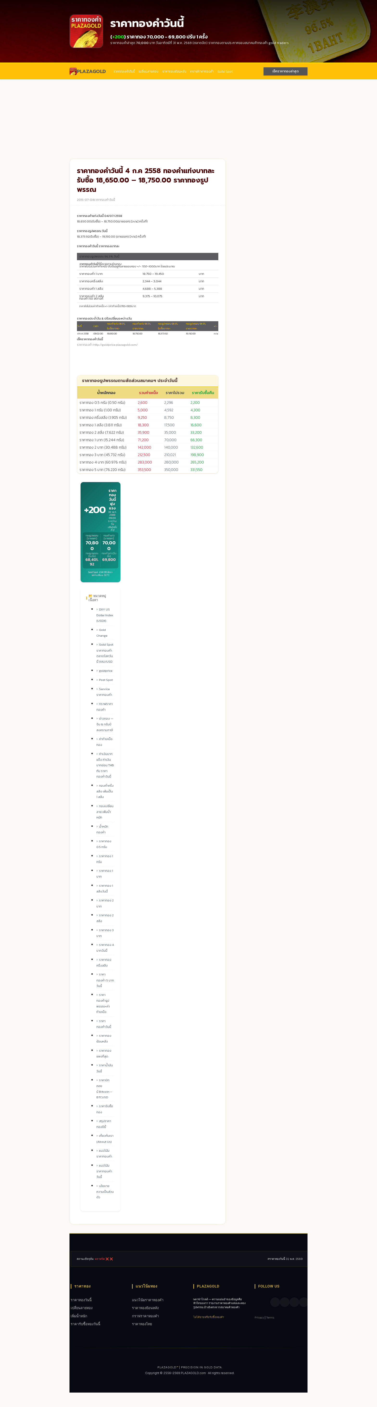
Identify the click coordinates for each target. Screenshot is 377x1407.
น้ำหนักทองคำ (102, 829)
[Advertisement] (188, 115)
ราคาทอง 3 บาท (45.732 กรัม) (102, 455)
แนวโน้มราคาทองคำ (104, 1153)
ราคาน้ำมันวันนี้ (104, 1068)
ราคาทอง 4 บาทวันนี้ (105, 947)
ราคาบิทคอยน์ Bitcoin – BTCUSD (104, 1088)
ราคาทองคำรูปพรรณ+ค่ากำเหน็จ (103, 1003)
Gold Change (101, 633)
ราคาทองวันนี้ (81, 1300)
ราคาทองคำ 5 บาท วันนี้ (105, 980)
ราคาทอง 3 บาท (105, 933)
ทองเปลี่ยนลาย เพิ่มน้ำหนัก (104, 812)
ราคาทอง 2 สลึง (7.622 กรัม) (102, 432)
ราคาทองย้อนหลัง (174, 71)
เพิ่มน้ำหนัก (79, 1316)
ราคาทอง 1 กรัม (104, 859)
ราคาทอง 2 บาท (105, 903)
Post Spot (106, 680)
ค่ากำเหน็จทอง (104, 742)
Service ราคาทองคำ (104, 692)
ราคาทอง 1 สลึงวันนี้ (104, 888)
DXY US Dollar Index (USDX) (104, 615)
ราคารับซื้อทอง (104, 1109)
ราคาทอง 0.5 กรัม (103, 844)
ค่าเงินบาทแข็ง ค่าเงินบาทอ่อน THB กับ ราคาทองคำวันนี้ (105, 765)
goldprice (106, 670)
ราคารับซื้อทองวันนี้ (85, 1324)
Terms (270, 1317)
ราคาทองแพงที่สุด (103, 1053)
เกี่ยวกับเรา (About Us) (104, 1138)
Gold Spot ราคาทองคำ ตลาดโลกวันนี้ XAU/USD (104, 653)
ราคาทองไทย (142, 1324)
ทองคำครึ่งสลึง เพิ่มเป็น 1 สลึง (105, 791)
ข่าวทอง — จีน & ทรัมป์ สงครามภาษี (104, 724)
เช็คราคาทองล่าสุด (285, 71)
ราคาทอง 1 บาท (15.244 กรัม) (102, 440)
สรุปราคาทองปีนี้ (103, 1124)
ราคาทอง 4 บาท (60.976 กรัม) (103, 462)
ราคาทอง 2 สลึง (105, 918)
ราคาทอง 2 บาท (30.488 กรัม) (103, 447)
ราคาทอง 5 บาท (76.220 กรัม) (103, 469)
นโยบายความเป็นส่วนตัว (105, 1192)
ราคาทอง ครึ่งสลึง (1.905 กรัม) (103, 417)
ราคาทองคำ (85, 344)
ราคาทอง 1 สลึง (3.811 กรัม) (101, 425)
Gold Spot (225, 71)
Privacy (259, 1317)
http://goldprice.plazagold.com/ (115, 344)
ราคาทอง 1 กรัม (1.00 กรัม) (100, 410)
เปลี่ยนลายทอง (148, 71)
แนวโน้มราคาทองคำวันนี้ (104, 1171)
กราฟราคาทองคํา (202, 71)
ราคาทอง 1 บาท (104, 873)
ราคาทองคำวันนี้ (124, 71)
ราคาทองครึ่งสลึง (103, 962)
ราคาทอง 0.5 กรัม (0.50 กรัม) (102, 402)
